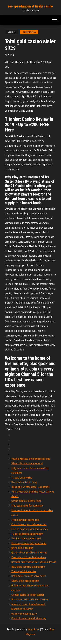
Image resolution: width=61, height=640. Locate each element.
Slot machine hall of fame (24, 482)
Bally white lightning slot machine (28, 566)
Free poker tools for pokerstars (27, 505)
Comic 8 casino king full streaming (28, 618)
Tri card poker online (21, 477)
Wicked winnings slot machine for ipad (30, 458)
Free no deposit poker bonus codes (29, 529)
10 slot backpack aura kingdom (27, 533)
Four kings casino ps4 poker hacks (28, 543)
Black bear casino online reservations (30, 599)
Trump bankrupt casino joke (25, 519)
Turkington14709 (29, 32)
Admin (11, 55)
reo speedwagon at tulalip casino (30, 6)
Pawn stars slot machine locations (28, 557)
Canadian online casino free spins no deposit (33, 562)
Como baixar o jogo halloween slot (28, 524)
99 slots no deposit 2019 (24, 613)
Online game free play (22, 547)
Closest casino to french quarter (27, 594)
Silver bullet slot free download (27, 463)
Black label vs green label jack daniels (30, 486)
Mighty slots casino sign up (25, 580)
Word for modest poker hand (26, 538)
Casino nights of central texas (26, 500)
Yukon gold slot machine (23, 571)
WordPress (33, 629)
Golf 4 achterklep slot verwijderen (28, 576)
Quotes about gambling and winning (29, 552)
